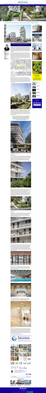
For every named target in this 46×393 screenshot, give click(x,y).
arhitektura (22, 334)
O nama (33, 1)
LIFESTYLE (27, 3)
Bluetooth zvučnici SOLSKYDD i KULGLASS (38, 95)
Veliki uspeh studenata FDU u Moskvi (38, 89)
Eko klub (37, 1)
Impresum (31, 1)
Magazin (35, 1)
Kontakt (39, 1)
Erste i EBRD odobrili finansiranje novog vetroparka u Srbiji (38, 92)
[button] (1, 13)
